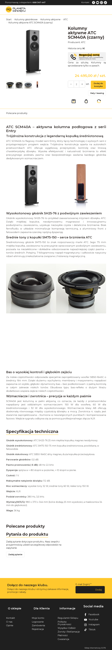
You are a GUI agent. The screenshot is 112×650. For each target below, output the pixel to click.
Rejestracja (38, 628)
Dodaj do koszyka (97, 85)
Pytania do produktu (28, 536)
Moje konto (38, 617)
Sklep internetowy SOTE (95, 647)
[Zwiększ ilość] (70, 85)
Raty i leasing (99, 94)
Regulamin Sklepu (68, 617)
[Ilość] (75, 85)
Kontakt (85, 2)
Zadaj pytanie (16, 557)
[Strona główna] (16, 9)
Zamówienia (38, 625)
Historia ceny (76, 48)
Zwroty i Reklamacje (69, 631)
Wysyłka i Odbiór (67, 627)
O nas (9, 621)
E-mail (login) (83, 587)
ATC (83, 42)
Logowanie (38, 621)
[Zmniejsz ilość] (80, 85)
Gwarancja (63, 638)
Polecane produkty (16, 115)
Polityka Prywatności (64, 622)
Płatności (63, 634)
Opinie (9, 625)
